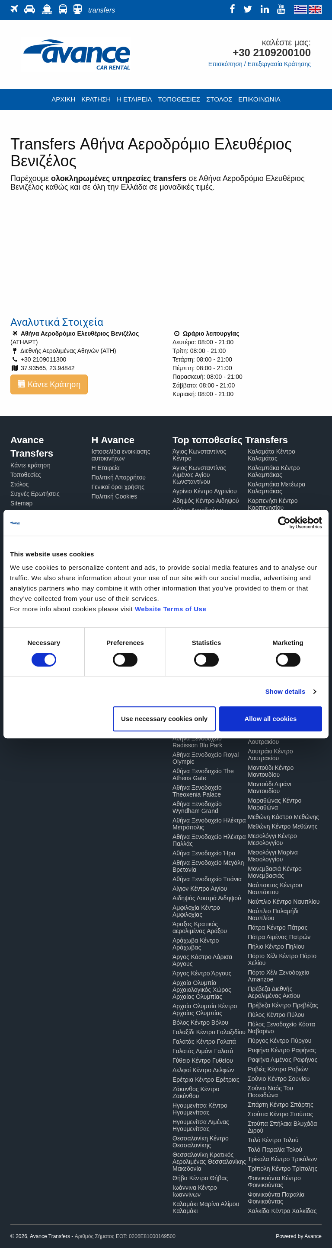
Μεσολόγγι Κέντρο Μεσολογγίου (272, 839)
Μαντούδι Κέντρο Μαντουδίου (271, 771)
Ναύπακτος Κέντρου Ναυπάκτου (275, 889)
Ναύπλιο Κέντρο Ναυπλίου (283, 901)
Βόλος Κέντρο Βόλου (200, 1022)
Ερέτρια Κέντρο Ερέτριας (205, 1079)
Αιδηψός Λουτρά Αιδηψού (206, 898)
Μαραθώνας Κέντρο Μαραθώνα (274, 804)
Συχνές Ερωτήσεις (35, 493)
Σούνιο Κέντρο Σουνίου (279, 1078)
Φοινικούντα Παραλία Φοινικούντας (276, 1198)
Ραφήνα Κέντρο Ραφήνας (282, 1050)
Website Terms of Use (170, 609)
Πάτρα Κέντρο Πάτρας (277, 927)
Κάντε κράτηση (30, 465)
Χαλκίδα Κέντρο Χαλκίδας (282, 1210)
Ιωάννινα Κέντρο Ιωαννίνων (194, 1191)
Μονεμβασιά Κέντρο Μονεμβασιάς (275, 872)
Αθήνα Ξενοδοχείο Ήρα (203, 853)
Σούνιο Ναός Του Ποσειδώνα (270, 1092)
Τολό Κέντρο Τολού (273, 1140)
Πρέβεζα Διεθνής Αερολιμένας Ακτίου (274, 992)
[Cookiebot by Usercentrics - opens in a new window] (284, 522)
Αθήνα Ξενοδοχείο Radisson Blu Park (197, 742)
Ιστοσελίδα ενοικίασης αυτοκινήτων (121, 455)
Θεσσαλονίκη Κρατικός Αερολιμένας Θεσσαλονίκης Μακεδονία (209, 1161)
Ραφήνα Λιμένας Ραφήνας (282, 1059)
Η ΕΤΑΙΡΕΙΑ (134, 99)
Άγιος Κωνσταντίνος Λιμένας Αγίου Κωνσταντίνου (199, 474)
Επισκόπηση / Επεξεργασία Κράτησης (259, 63)
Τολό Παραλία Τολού (275, 1149)
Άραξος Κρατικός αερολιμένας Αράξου (199, 927)
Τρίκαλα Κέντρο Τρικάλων (282, 1159)
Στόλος (19, 484)
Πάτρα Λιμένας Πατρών (279, 937)
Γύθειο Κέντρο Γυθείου (202, 1060)
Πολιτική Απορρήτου (119, 477)
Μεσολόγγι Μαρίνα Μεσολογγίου (273, 856)
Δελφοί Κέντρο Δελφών (203, 1070)
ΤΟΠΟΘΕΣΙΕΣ (179, 99)
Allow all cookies (270, 718)
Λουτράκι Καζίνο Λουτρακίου (270, 738)
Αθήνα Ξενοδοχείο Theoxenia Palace (197, 791)
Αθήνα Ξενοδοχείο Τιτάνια (207, 879)
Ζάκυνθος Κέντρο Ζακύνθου (195, 1092)
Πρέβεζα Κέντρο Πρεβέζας (283, 1005)
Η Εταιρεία (106, 467)
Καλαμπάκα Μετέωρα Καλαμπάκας (276, 488)
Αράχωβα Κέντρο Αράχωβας (195, 944)
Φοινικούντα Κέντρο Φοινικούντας (274, 1181)
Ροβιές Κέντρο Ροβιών (278, 1069)
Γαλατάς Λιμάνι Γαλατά (202, 1051)
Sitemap (21, 503)
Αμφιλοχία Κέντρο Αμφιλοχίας (196, 911)
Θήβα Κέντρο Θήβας (200, 1178)
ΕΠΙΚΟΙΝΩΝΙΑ (259, 99)
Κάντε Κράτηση (49, 384)
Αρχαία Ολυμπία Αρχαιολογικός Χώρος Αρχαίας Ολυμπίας (201, 989)
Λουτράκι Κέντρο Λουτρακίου (270, 755)
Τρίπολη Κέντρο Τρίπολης (282, 1168)
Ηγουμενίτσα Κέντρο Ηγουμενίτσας (199, 1109)
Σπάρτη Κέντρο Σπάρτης (280, 1104)
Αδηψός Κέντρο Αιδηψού (205, 500)
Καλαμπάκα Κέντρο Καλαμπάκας (274, 471)
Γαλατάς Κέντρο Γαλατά (204, 1041)
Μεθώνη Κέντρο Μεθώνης (282, 826)
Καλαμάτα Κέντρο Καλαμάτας (271, 455)
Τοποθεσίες (25, 474)
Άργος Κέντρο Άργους (201, 973)
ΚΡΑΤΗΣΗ (96, 99)
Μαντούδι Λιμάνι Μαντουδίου (269, 787)
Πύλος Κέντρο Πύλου (276, 1014)
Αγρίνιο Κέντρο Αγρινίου (204, 491)
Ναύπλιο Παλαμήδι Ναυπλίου (273, 914)
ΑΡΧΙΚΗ (63, 99)
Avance (313, 1236)
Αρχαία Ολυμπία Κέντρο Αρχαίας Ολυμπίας (204, 1009)
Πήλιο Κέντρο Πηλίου (276, 946)
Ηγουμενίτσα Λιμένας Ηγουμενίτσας (200, 1125)
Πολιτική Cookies (114, 496)
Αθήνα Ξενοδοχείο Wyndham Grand (197, 807)
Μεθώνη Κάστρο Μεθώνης (283, 816)
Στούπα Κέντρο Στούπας (280, 1114)
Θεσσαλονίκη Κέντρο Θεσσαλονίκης (200, 1142)
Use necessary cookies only (164, 718)
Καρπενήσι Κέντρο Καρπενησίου (272, 504)
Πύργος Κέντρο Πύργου (279, 1040)
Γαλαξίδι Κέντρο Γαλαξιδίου (209, 1032)
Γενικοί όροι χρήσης (118, 486)
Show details (285, 691)
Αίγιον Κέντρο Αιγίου (199, 888)
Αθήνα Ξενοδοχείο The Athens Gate (203, 774)
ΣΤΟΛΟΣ (219, 99)
